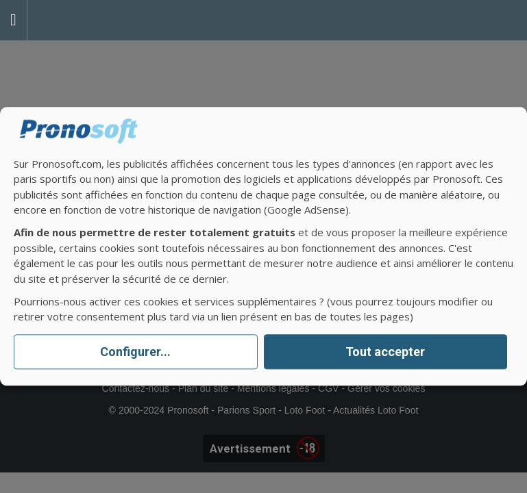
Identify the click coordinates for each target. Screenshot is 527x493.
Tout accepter (385, 351)
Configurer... (135, 351)
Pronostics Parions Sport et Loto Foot (89, 20)
